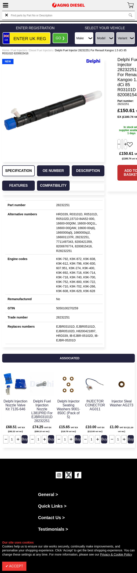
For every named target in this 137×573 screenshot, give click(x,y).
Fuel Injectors (19, 50)
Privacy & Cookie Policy (116, 554)
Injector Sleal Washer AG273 (121, 403)
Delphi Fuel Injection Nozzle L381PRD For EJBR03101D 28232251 (42, 411)
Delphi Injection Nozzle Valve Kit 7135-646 (15, 405)
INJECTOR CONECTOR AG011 (95, 405)
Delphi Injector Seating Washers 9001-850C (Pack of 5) (68, 409)
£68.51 (15, 429)
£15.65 (68, 429)
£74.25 (42, 429)
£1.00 (121, 429)
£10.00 (95, 429)
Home (5, 50)
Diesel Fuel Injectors (41, 50)
